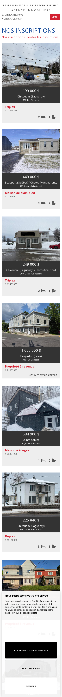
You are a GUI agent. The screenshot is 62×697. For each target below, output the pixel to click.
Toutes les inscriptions (42, 37)
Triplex (10, 107)
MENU (55, 17)
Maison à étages (17, 450)
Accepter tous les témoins (31, 650)
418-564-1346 (13, 19)
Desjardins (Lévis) (31, 356)
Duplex (10, 536)
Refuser (31, 686)
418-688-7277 (14, 15)
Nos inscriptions (13, 37)
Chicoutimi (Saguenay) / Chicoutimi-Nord (31, 270)
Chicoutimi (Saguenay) (31, 96)
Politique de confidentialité (24, 612)
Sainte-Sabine (31, 440)
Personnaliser (31, 668)
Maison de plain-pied (20, 193)
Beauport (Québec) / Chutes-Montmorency (31, 182)
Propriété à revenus (19, 366)
